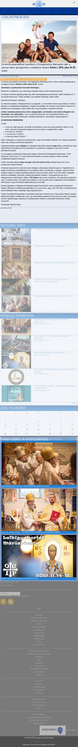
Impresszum (39, 741)
